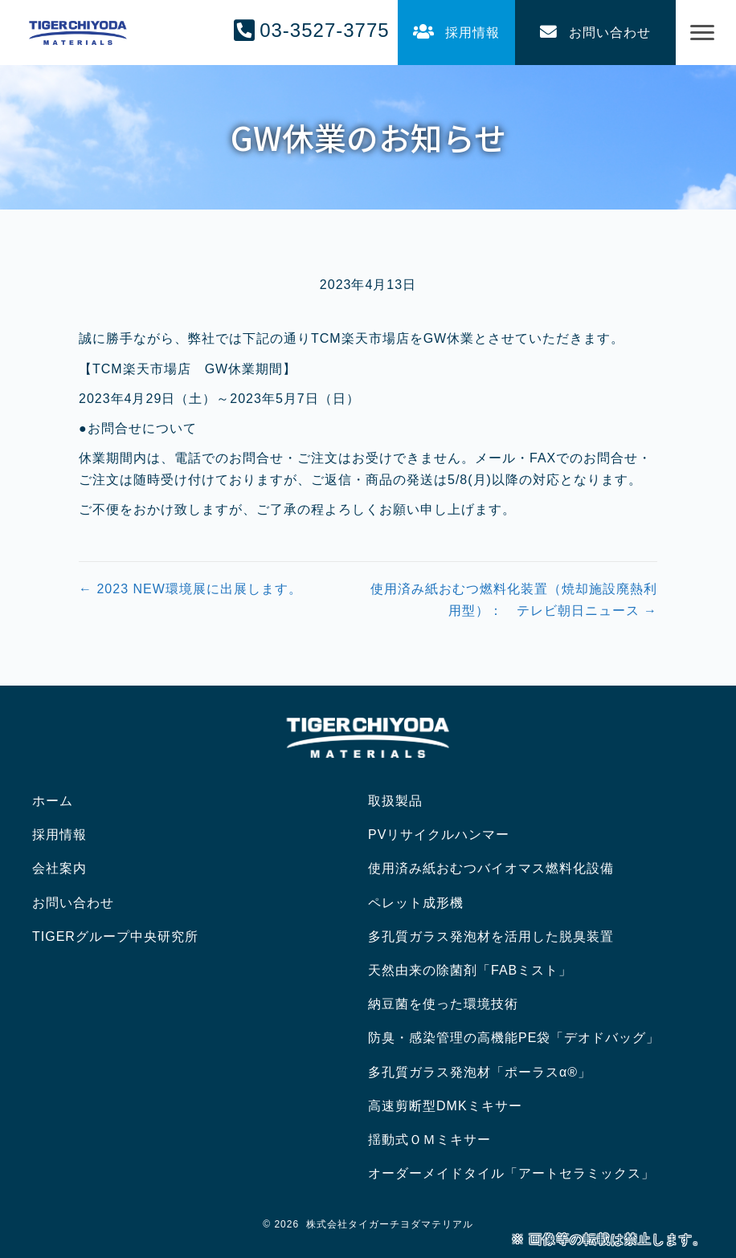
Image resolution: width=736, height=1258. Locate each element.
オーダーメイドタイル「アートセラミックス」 (511, 1173)
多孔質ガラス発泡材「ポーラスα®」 (479, 1072)
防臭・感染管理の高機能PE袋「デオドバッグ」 (514, 1037)
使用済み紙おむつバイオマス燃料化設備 (491, 868)
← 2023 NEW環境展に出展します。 (190, 589)
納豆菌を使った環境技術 (443, 1004)
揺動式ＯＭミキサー (429, 1139)
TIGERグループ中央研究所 (115, 936)
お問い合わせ (73, 903)
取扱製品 (395, 801)
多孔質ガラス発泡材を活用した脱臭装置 (491, 936)
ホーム (52, 801)
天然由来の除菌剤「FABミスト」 (470, 970)
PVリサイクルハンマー (438, 834)
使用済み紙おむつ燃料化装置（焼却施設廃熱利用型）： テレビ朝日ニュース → (513, 599)
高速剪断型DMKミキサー (445, 1106)
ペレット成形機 (416, 903)
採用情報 (59, 834)
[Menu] (702, 33)
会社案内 (59, 868)
